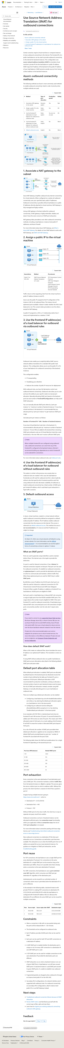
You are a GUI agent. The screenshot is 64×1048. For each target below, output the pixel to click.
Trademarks (13, 1043)
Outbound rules (56, 458)
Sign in (60, 2)
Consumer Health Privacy (47, 1040)
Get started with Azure (55, 7)
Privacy (36, 1040)
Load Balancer (38, 12)
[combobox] (10, 16)
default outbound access (38, 525)
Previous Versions (15, 1040)
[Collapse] (17, 12)
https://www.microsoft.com (31, 797)
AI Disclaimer (5, 1040)
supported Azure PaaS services (51, 618)
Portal (45, 7)
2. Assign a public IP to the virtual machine (35, 42)
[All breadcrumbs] (24, 12)
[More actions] (60, 12)
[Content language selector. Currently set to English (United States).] (9, 1036)
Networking (30, 12)
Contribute (30, 1040)
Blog (23, 1040)
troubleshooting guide (29, 849)
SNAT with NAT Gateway (41, 232)
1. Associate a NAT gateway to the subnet (35, 40)
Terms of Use (5, 1043)
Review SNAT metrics (32, 1002)
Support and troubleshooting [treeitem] (10, 43)
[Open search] (56, 2)
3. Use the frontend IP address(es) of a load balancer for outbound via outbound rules (42, 45)
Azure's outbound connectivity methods (35, 37)
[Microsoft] (3, 2)
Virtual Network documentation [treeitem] (7, 20)
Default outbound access (32, 130)
